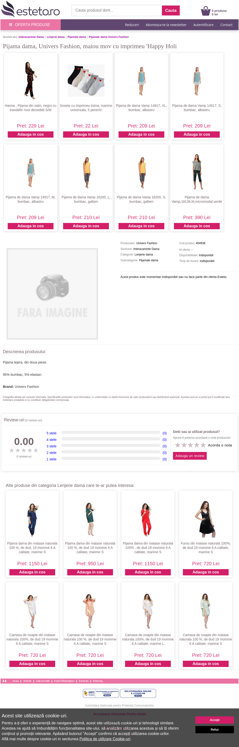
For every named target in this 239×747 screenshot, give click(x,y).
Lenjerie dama (56, 36)
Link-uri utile (43, 681)
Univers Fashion (27, 387)
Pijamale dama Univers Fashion (109, 36)
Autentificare (203, 24)
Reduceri (132, 24)
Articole (27, 681)
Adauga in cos (30, 134)
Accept (214, 720)
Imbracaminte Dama (31, 36)
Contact (226, 24)
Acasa (16, 681)
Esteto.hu (83, 681)
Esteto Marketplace (64, 681)
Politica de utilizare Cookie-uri (105, 739)
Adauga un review (189, 456)
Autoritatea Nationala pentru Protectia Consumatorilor (119, 705)
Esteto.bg (98, 681)
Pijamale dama (76, 36)
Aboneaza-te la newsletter (166, 24)
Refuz (215, 729)
